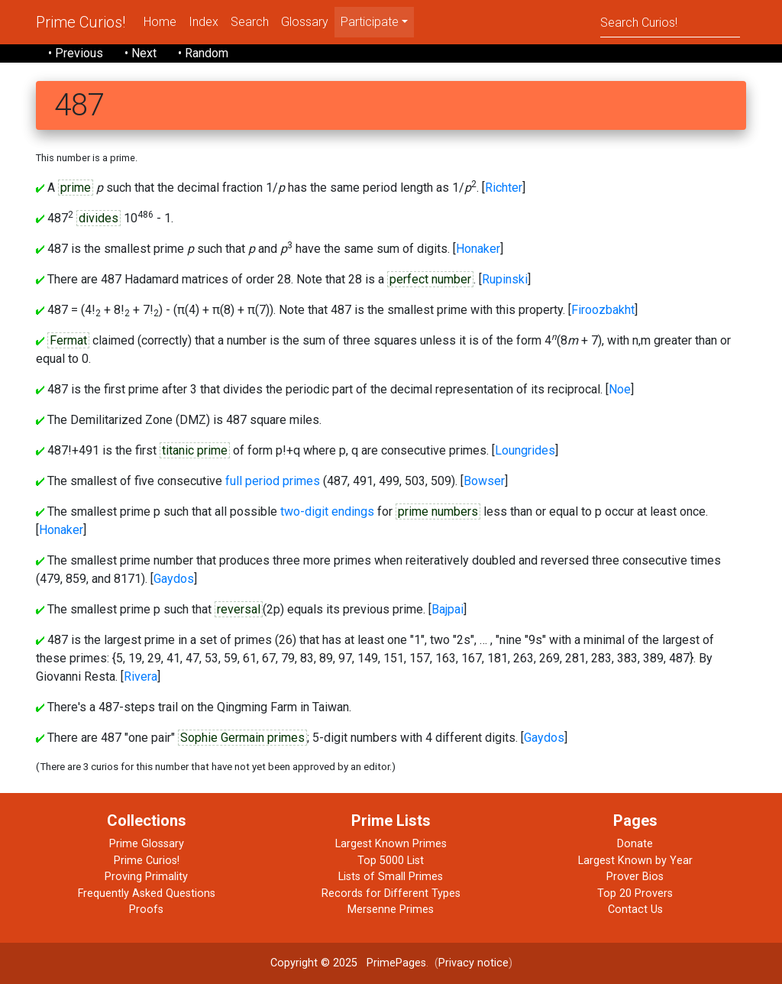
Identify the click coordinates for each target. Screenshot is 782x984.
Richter (503, 187)
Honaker (478, 248)
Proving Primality (146, 876)
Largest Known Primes (391, 843)
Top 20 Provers (635, 893)
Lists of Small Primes (390, 876)
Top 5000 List (390, 860)
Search (250, 22)
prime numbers (438, 511)
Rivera (140, 676)
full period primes (272, 481)
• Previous (75, 53)
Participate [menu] (370, 22)
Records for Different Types (391, 893)
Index (203, 22)
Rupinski (505, 279)
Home (160, 22)
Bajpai (447, 609)
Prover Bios (635, 876)
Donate (635, 843)
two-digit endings (327, 511)
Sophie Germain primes (242, 737)
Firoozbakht (603, 310)
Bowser (484, 481)
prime (75, 187)
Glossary (304, 22)
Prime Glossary (146, 843)
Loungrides (525, 450)
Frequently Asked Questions (146, 893)
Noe (620, 389)
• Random (203, 53)
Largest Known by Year (635, 860)
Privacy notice (473, 962)
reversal (238, 609)
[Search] (670, 21)
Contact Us (635, 909)
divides (98, 218)
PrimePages (396, 962)
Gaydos (173, 578)
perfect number (430, 279)
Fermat (68, 340)
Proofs (146, 909)
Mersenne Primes (390, 909)
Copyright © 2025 (313, 962)
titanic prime (195, 450)
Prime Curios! (80, 22)
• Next (140, 53)
